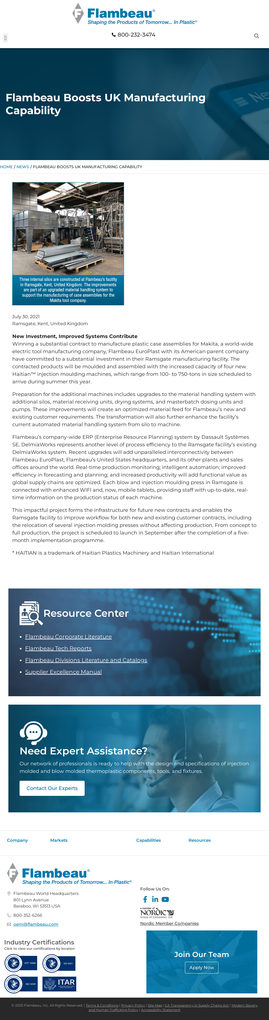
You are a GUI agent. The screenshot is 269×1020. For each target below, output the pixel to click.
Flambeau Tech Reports (58, 648)
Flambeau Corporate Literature (68, 636)
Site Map (155, 1005)
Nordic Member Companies (169, 923)
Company (17, 840)
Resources (200, 840)
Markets (59, 840)
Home (6, 166)
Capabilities (148, 840)
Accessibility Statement (160, 1010)
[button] (5, 38)
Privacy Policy (133, 1005)
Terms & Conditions (102, 1005)
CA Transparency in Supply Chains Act (197, 1005)
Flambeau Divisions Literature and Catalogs (86, 660)
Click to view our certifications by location (39, 948)
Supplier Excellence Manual (63, 672)
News (22, 166)
